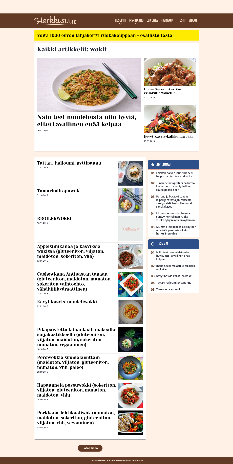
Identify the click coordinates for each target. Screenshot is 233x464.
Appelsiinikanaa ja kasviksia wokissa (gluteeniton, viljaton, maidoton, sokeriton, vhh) (70, 251)
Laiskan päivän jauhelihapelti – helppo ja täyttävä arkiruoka (175, 174)
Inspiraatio (136, 20)
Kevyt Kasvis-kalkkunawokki (168, 136)
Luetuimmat (163, 164)
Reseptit (120, 20)
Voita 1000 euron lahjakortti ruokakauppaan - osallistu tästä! (105, 35)
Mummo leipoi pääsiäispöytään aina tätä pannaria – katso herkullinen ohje (176, 230)
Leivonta (152, 20)
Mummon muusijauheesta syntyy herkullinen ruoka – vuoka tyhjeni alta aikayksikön (175, 216)
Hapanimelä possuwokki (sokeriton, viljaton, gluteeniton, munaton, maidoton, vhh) (76, 390)
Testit (182, 20)
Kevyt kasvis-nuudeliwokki (67, 301)
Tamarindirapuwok (58, 190)
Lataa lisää (90, 448)
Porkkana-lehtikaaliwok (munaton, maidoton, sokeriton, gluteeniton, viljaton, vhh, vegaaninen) (76, 417)
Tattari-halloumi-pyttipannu (69, 163)
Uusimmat (162, 243)
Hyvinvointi (168, 20)
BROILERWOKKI (54, 218)
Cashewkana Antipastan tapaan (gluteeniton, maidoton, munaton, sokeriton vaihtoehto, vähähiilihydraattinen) (74, 282)
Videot (193, 20)
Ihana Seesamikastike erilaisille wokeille (162, 91)
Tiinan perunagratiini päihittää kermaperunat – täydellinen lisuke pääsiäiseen (175, 186)
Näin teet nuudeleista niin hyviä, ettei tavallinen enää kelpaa (86, 121)
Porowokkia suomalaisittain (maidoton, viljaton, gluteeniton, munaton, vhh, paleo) (73, 362)
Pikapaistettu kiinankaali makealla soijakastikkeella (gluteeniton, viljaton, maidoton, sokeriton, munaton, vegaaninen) (76, 337)
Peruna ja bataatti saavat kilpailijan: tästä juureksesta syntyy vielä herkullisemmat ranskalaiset (174, 201)
